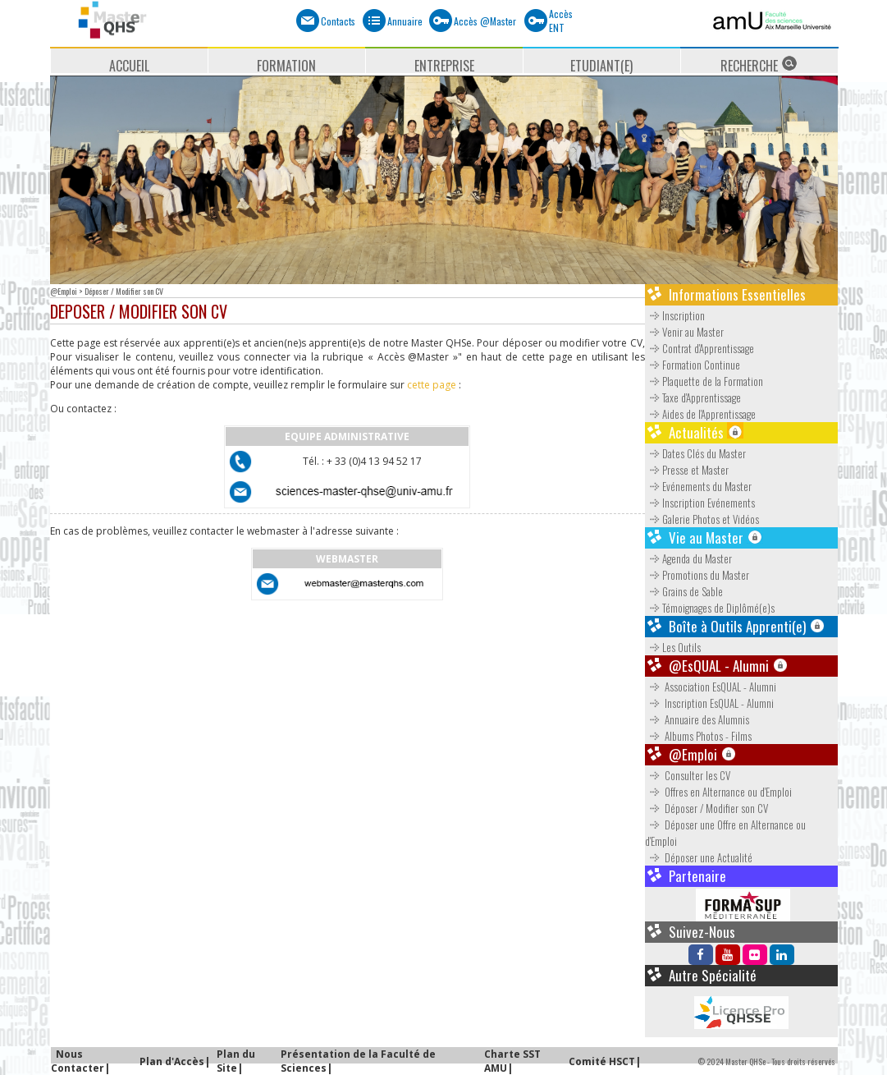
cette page (431, 385)
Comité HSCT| (605, 1061)
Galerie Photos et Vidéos (702, 519)
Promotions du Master (697, 575)
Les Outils (674, 647)
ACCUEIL (129, 64)
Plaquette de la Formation (704, 381)
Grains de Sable (684, 591)
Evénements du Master (698, 486)
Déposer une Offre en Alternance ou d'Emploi (725, 832)
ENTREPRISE (444, 64)
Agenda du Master (688, 558)
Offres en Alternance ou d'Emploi (719, 791)
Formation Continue (692, 364)
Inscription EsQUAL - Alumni (710, 703)
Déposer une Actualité (700, 857)
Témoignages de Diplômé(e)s (710, 608)
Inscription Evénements (700, 502)
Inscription (675, 315)
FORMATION (286, 64)
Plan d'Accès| (174, 1061)
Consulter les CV (689, 775)
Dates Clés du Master (695, 453)
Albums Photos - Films (699, 736)
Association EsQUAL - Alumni (712, 686)
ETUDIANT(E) (601, 64)
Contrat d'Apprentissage (699, 348)
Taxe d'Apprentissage (693, 397)
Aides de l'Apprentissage (700, 414)
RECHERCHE (759, 64)
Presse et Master (687, 470)
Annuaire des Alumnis (698, 719)
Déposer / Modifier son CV (707, 808)
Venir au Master (684, 332)
